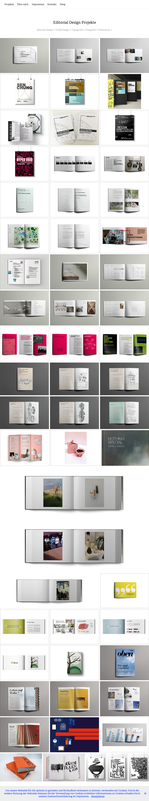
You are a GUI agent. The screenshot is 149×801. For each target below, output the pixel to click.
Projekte (9, 4)
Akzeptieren (98, 796)
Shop (63, 4)
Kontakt (52, 4)
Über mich (22, 4)
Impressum (38, 4)
